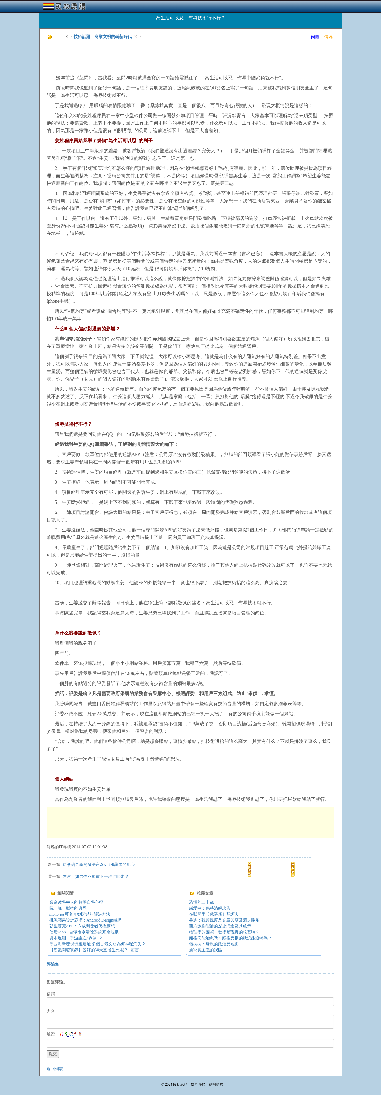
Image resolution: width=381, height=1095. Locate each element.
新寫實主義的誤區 (205, 950)
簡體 (315, 36)
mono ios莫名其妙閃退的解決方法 (79, 914)
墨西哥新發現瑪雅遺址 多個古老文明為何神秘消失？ (97, 944)
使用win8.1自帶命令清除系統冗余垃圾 (84, 932)
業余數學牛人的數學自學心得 (76, 902)
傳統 (328, 36)
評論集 (53, 964)
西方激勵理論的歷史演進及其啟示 (220, 926)
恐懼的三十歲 (201, 902)
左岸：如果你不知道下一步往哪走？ (96, 876)
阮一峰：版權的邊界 (68, 908)
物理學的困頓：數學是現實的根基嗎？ (224, 932)
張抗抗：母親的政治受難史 (214, 944)
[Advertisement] (141, 57)
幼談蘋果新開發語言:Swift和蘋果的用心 (99, 864)
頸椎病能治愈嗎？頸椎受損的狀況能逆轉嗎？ (230, 938)
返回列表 (55, 1069)
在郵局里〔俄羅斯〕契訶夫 (214, 914)
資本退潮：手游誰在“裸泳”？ (76, 938)
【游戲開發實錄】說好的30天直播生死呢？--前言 (94, 950)
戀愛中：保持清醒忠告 (209, 908)
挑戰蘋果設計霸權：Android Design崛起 (85, 920)
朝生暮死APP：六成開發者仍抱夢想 (82, 926)
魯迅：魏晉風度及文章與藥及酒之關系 (224, 920)
